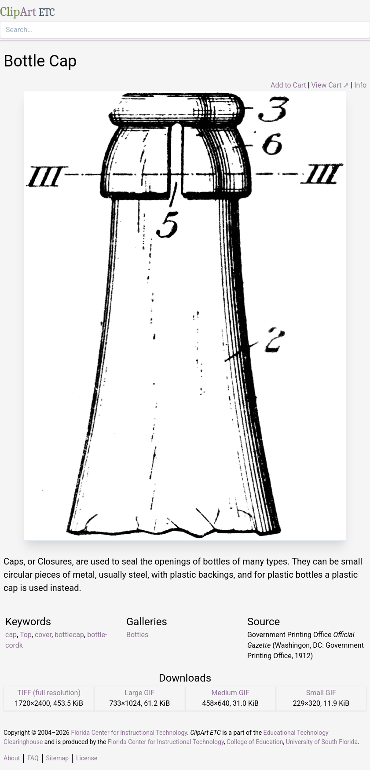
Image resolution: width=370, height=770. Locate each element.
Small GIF (321, 693)
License (86, 758)
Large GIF (139, 693)
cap (11, 635)
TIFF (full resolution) (49, 693)
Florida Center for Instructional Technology (129, 732)
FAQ (32, 758)
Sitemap (57, 758)
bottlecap (69, 635)
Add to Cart (288, 85)
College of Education (255, 741)
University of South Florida (322, 741)
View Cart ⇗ (330, 85)
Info (360, 85)
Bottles (137, 635)
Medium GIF (230, 693)
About (12, 758)
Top (26, 635)
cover (43, 635)
